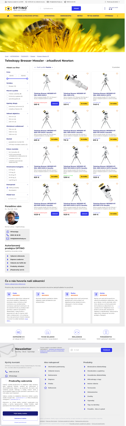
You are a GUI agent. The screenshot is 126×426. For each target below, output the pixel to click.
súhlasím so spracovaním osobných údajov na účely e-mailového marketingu (52, 350)
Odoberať (106, 350)
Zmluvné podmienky (98, 424)
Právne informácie (51, 421)
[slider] (7, 79)
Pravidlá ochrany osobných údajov (80, 424)
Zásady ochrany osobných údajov (20, 409)
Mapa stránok (40, 421)
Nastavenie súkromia (81, 421)
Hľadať (76, 8)
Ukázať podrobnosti (20, 422)
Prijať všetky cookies (20, 413)
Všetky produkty (12, 188)
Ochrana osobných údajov (66, 421)
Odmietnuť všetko (20, 418)
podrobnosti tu (21, 397)
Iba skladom (11, 190)
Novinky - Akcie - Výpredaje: (25, 352)
